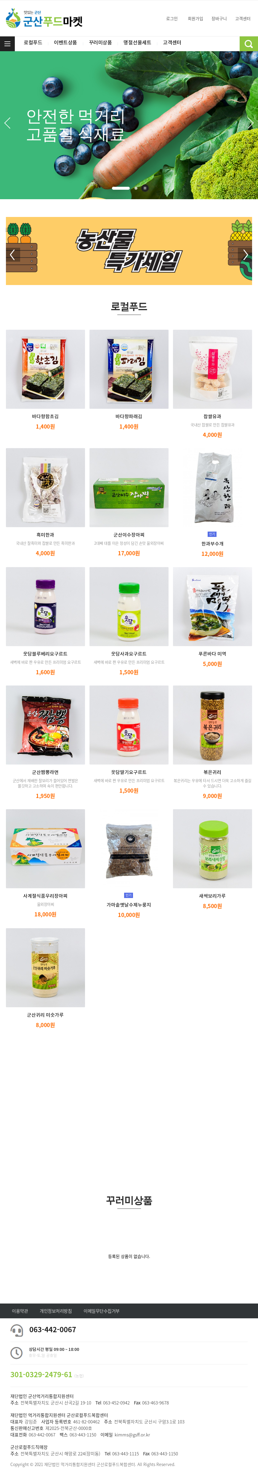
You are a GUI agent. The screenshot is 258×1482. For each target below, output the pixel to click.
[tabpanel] (129, 125)
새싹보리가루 (212, 896)
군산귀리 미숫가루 (45, 1015)
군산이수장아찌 (129, 535)
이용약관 (20, 1311)
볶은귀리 (212, 772)
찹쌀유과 (212, 416)
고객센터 (240, 18)
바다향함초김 (45, 416)
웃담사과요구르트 (129, 654)
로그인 (169, 18)
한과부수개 (212, 544)
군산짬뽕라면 (45, 772)
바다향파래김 (129, 416)
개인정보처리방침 (56, 1311)
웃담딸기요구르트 (129, 772)
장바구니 (216, 18)
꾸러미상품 (104, 44)
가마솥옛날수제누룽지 (129, 905)
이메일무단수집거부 (102, 1311)
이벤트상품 (67, 44)
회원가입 (192, 18)
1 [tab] (121, 188)
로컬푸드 (33, 44)
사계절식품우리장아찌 (45, 896)
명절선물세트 (142, 44)
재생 (145, 188)
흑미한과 (45, 535)
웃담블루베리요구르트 (45, 654)
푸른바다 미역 (212, 654)
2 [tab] (136, 188)
